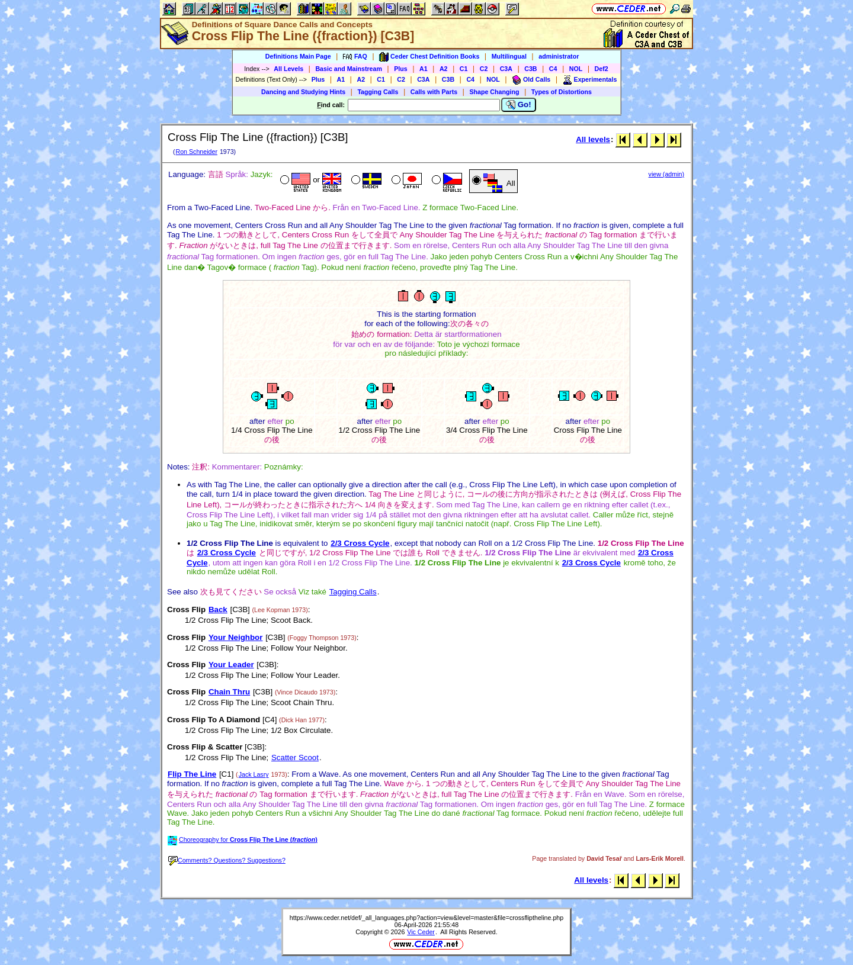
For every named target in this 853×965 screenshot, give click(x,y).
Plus (401, 68)
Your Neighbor (236, 637)
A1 (423, 68)
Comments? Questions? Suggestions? (227, 860)
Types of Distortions (561, 91)
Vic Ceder (421, 931)
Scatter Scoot (295, 757)
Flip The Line (192, 774)
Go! (518, 105)
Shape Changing (494, 91)
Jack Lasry (254, 774)
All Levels (288, 68)
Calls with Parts (434, 91)
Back (218, 609)
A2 (444, 68)
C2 (484, 68)
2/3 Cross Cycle (360, 543)
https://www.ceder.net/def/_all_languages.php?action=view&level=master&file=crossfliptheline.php (426, 917)
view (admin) (666, 174)
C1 (464, 68)
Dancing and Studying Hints (303, 91)
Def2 (601, 68)
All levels (593, 139)
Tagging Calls (377, 91)
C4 (553, 68)
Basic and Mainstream (348, 68)
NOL (576, 68)
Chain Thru (229, 691)
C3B (530, 68)
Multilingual (509, 56)
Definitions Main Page (298, 56)
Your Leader (231, 664)
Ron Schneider (196, 151)
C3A (506, 68)
